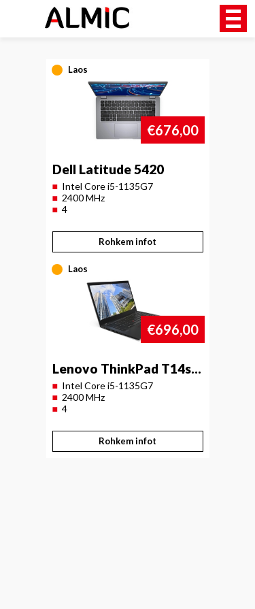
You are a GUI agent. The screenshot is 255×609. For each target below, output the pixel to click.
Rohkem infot (127, 241)
